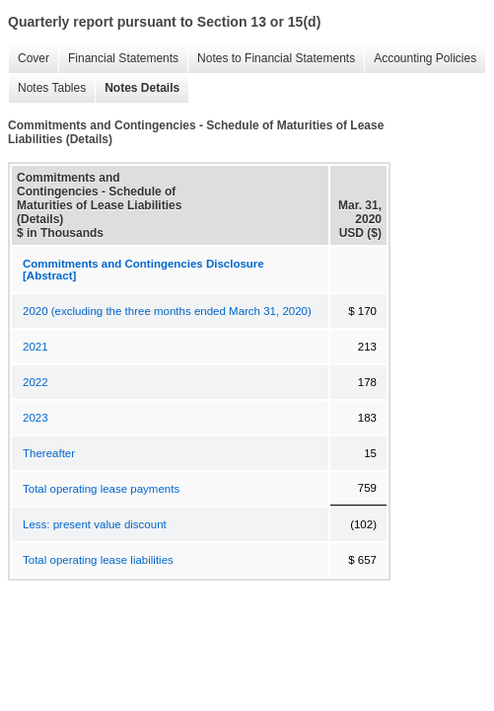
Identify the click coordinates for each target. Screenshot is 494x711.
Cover (28, 58)
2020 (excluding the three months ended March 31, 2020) (167, 311)
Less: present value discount (95, 524)
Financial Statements (118, 58)
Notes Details (137, 88)
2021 (35, 347)
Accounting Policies (420, 58)
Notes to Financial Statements (271, 58)
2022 (35, 382)
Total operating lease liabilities (98, 560)
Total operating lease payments (101, 489)
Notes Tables (47, 88)
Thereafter (49, 453)
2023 (35, 418)
